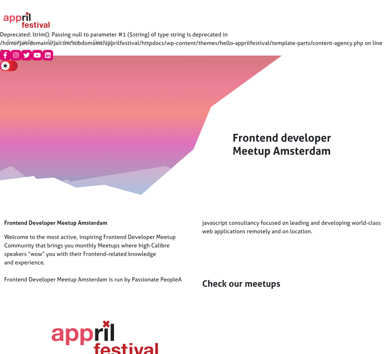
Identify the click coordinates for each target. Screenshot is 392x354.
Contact (103, 41)
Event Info (20, 41)
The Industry (63, 41)
